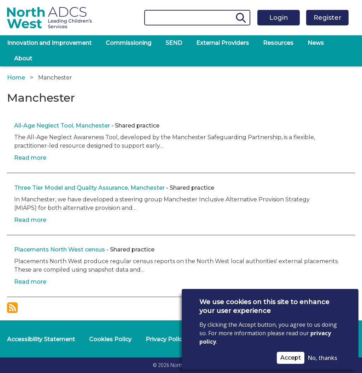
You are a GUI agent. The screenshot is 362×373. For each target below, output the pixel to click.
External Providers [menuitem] (222, 43)
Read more (30, 157)
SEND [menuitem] (173, 43)
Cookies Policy (110, 339)
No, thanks (322, 358)
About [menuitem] (23, 58)
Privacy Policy (165, 339)
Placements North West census (59, 249)
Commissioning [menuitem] (128, 43)
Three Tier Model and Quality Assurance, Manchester (90, 187)
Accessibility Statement (41, 339)
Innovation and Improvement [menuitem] (49, 43)
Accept (290, 357)
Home (16, 77)
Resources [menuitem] (278, 43)
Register (327, 18)
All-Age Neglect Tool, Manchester (62, 125)
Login (278, 18)
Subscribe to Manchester (12, 307)
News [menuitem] (316, 43)
